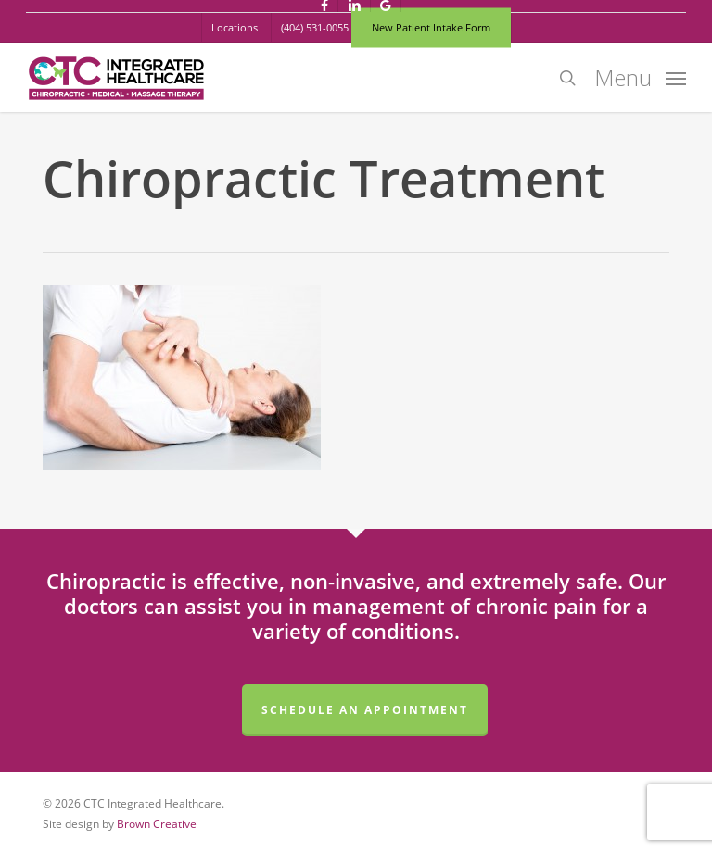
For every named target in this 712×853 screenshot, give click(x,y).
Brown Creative (157, 824)
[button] (640, 76)
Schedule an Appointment (364, 710)
